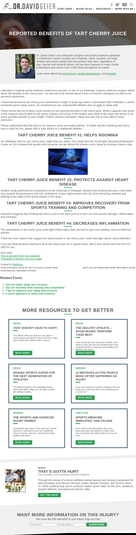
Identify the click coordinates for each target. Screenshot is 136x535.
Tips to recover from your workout (20, 255)
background (69, 73)
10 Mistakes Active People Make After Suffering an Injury (97, 376)
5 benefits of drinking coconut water (21, 258)
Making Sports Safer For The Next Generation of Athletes (34, 376)
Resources (103, 9)
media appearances (88, 73)
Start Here (64, 9)
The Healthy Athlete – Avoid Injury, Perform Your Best (94, 331)
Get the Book (49, 495)
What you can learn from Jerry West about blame (109, 268)
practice (111, 73)
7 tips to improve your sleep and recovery (31, 290)
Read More (22, 353)
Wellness (17, 264)
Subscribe (96, 524)
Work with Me (124, 9)
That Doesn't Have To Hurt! (35, 328)
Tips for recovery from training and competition (35, 287)
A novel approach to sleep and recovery (30, 293)
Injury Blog (84, 9)
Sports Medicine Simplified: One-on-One (94, 419)
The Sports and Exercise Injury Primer (33, 419)
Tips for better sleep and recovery (26, 284)
